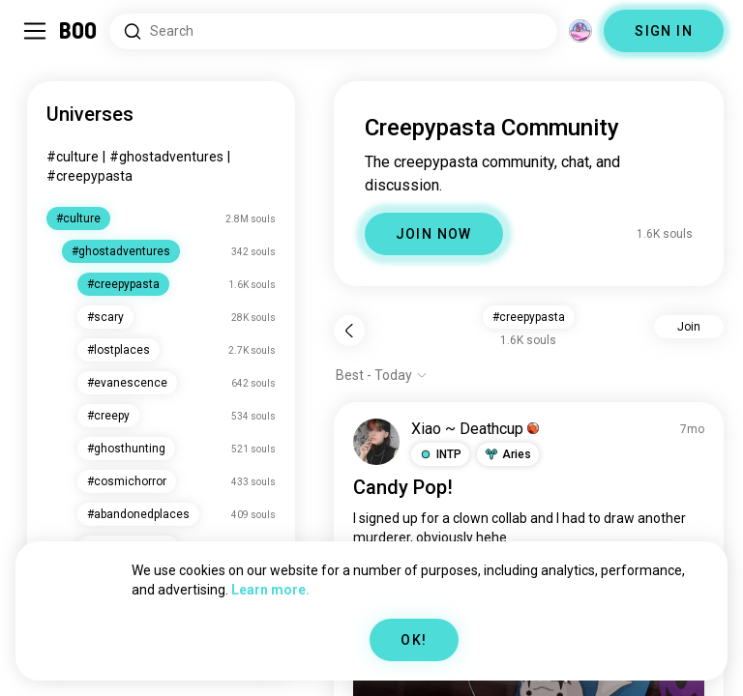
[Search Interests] (333, 31)
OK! (414, 640)
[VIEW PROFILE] (376, 442)
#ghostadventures (166, 156)
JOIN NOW (434, 234)
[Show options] (382, 375)
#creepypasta (89, 176)
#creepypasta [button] (528, 317)
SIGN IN (664, 31)
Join (688, 327)
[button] (440, 454)
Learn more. (270, 589)
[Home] (79, 30)
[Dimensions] (580, 31)
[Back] (349, 330)
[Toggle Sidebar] (34, 30)
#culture (72, 156)
